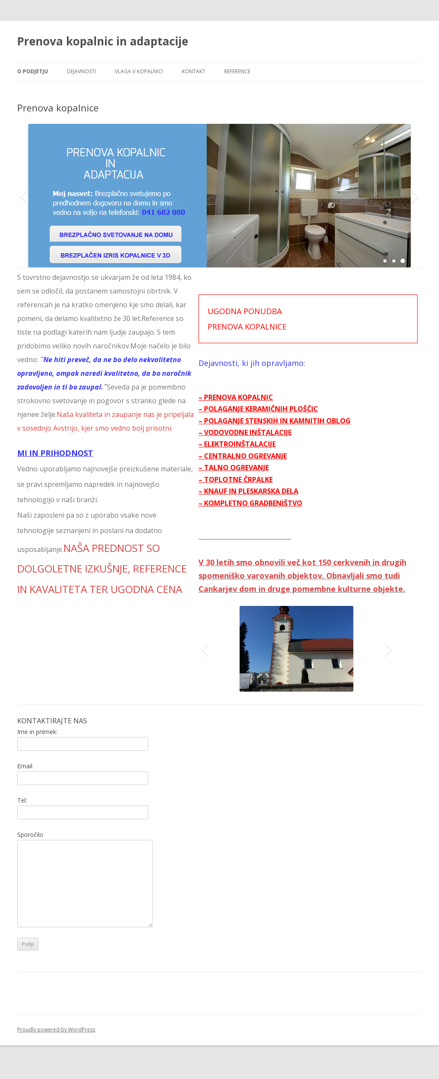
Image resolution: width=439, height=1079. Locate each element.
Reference (237, 71)
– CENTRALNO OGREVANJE (265, 456)
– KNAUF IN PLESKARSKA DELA (271, 491)
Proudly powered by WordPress (56, 1042)
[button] (23, 195)
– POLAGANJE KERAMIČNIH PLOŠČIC (281, 409)
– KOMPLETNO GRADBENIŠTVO (273, 503)
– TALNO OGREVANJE (256, 467)
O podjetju (32, 71)
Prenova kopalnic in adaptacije (102, 41)
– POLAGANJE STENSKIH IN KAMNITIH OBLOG (297, 421)
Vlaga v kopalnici (139, 71)
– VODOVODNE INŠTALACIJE (267, 432)
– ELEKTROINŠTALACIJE (259, 444)
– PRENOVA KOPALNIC (258, 397)
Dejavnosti (81, 71)
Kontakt (193, 71)
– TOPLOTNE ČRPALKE (258, 479)
